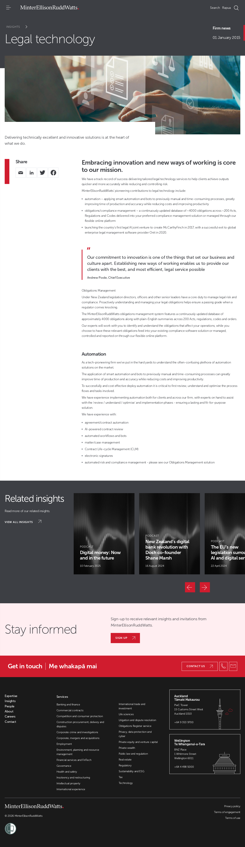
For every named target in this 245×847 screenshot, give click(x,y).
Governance (64, 766)
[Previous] (190, 587)
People (9, 706)
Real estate (125, 759)
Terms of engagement (227, 812)
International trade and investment (132, 706)
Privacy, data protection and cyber (135, 734)
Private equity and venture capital (138, 742)
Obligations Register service (135, 726)
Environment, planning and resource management (78, 752)
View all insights (23, 522)
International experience (71, 789)
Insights (19, 27)
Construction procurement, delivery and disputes (80, 724)
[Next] (205, 587)
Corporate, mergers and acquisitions (78, 738)
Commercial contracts (70, 710)
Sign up (125, 638)
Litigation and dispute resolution (137, 720)
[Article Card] (104, 533)
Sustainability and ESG (131, 771)
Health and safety (67, 771)
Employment (64, 744)
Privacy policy (232, 806)
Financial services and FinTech (74, 760)
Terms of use (232, 818)
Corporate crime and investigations (77, 732)
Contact (10, 722)
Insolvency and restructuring (73, 777)
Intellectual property (68, 783)
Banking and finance (68, 704)
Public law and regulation (133, 753)
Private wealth (127, 748)
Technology (126, 783)
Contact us (200, 666)
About (9, 711)
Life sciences (126, 714)
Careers (10, 716)
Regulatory (125, 765)
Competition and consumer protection (80, 716)
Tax (121, 777)
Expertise (11, 696)
